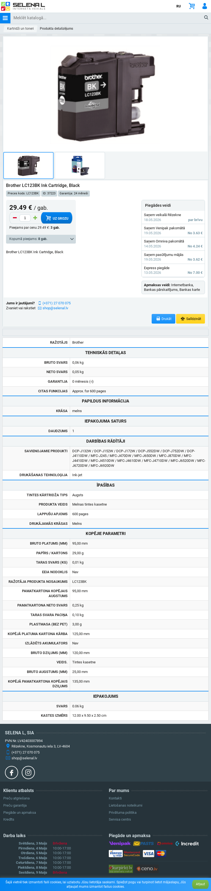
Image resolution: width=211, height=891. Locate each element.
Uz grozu (56, 218)
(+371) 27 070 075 (57, 303)
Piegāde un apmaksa (19, 812)
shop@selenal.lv (55, 308)
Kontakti (115, 798)
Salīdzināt (190, 318)
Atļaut (200, 884)
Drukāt (164, 318)
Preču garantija (15, 805)
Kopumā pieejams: (28, 239)
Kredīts (8, 819)
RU (178, 6)
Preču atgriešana (16, 798)
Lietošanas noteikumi (125, 805)
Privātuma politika (123, 812)
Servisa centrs (120, 819)
